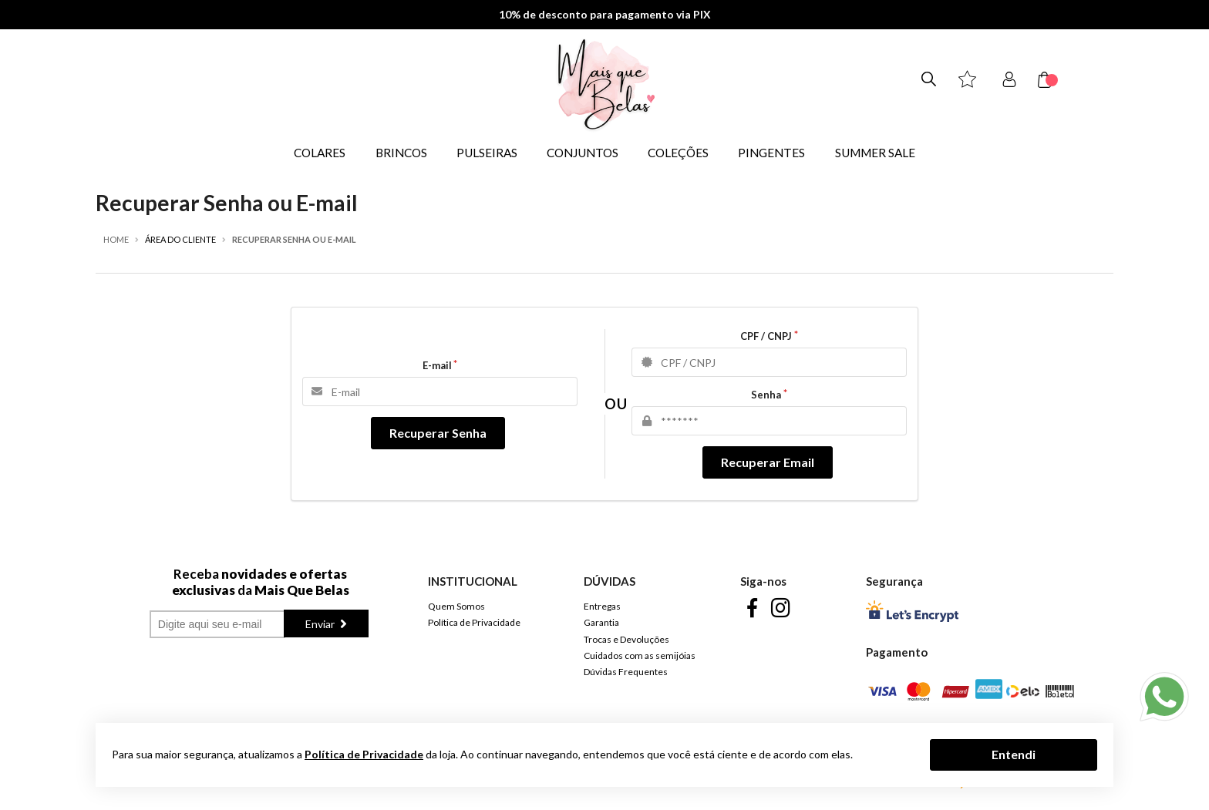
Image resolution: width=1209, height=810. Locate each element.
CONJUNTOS (582, 153)
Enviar (321, 623)
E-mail (437, 365)
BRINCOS (401, 153)
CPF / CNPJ (766, 336)
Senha (766, 394)
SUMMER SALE (875, 153)
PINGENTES (771, 153)
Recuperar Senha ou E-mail (294, 239)
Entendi (1014, 754)
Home (116, 239)
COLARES (319, 153)
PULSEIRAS (486, 153)
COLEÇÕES (678, 153)
